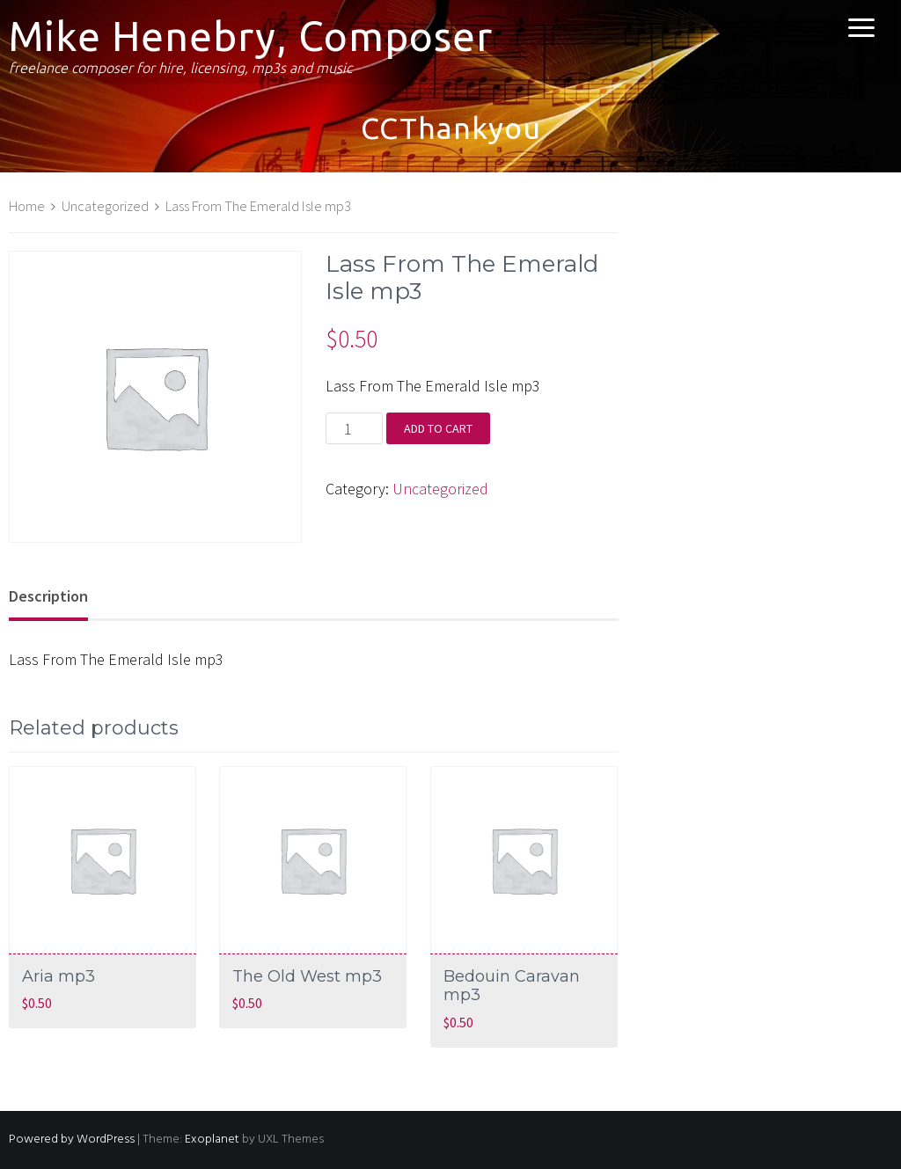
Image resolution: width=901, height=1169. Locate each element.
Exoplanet (212, 1139)
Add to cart (438, 428)
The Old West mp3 (307, 976)
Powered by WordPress (72, 1139)
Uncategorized (105, 206)
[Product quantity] (354, 428)
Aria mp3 (58, 976)
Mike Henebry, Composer (251, 36)
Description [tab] (48, 596)
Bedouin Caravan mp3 (511, 986)
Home (27, 206)
